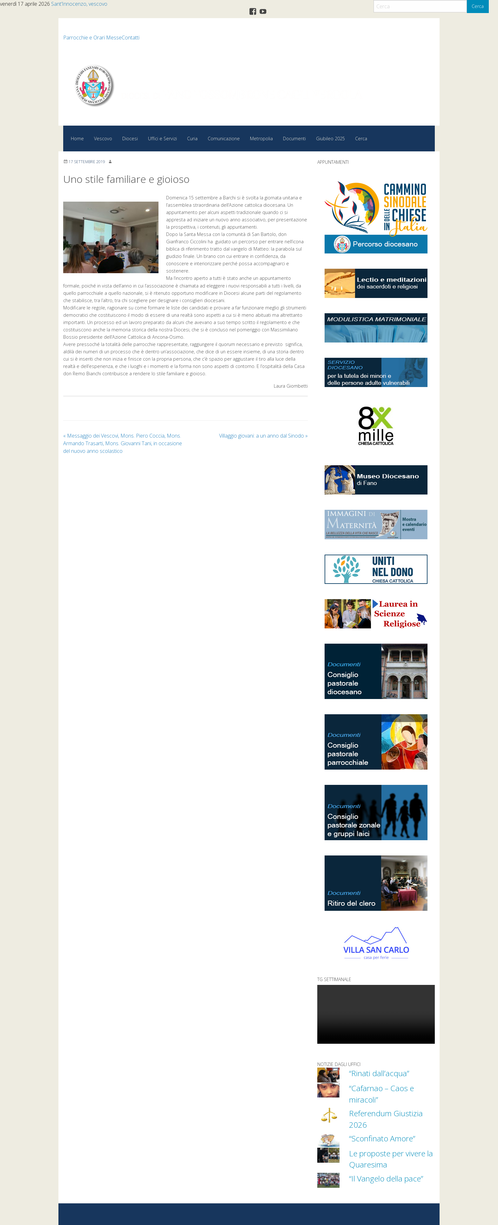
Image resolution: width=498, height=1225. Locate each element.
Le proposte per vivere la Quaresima (388, 1158)
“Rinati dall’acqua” (379, 1073)
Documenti (294, 138)
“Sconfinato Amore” (383, 1137)
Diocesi (130, 138)
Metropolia (261, 138)
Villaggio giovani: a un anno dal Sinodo (263, 435)
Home (77, 138)
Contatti (130, 37)
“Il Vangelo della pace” (387, 1177)
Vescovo (103, 138)
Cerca (478, 6)
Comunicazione (224, 138)
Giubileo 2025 (330, 138)
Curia (192, 138)
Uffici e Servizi (162, 138)
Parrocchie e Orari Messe (92, 37)
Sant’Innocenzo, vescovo (79, 3)
